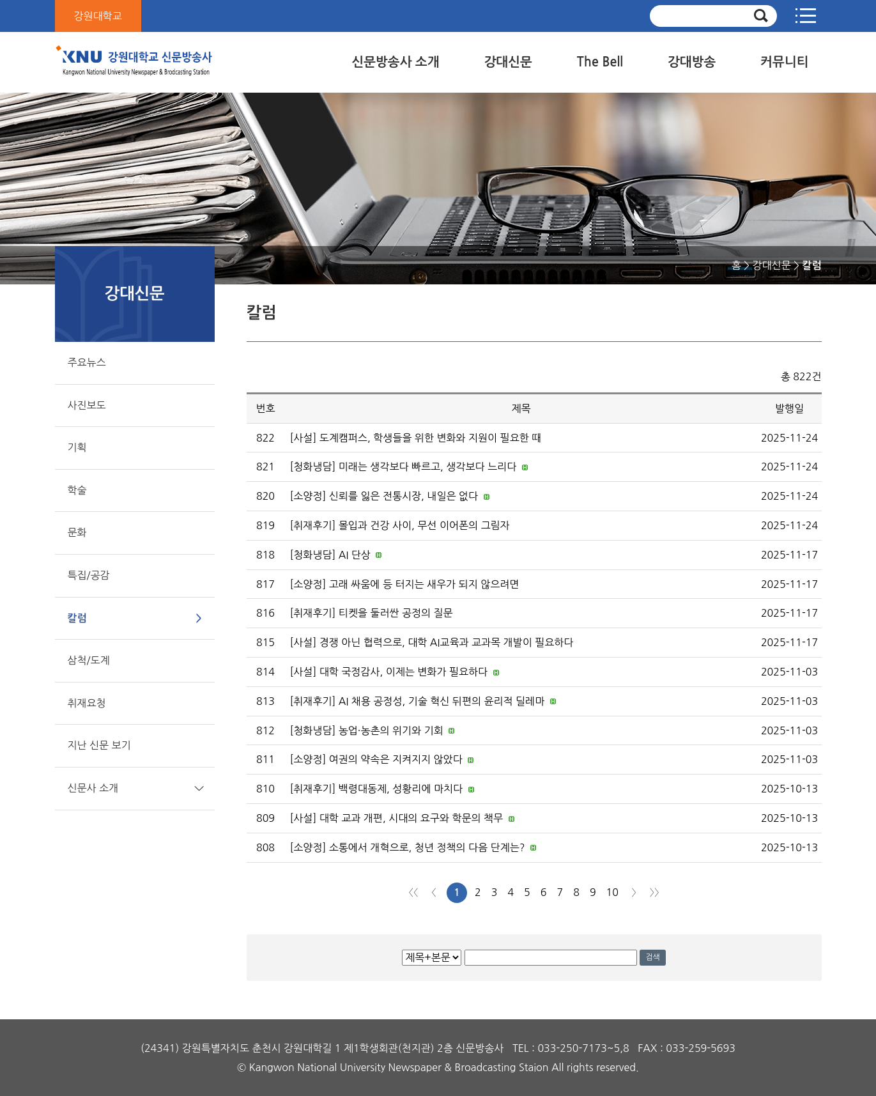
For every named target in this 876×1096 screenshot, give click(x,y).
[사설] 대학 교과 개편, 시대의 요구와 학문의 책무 (396, 818)
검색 (652, 957)
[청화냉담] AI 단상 (330, 555)
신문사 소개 (93, 788)
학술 (77, 490)
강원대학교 (98, 16)
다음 (634, 892)
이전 (434, 892)
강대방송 (692, 62)
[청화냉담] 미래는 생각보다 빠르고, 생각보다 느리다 (403, 466)
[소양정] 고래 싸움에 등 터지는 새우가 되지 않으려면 (404, 584)
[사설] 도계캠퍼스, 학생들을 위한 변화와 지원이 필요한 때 (416, 438)
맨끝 (654, 892)
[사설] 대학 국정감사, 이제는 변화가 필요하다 (389, 672)
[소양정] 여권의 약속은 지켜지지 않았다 (376, 759)
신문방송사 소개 (395, 62)
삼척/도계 (89, 660)
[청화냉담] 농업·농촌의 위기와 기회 (366, 730)
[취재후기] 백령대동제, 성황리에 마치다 (376, 788)
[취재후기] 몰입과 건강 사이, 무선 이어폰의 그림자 (400, 525)
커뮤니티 (784, 62)
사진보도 (87, 405)
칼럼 (77, 618)
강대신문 (508, 62)
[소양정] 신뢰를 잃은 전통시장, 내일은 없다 (384, 496)
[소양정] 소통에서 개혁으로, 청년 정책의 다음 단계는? (407, 847)
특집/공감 (89, 575)
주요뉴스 (87, 362)
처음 (413, 892)
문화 (77, 532)
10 (612, 892)
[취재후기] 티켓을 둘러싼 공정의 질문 (371, 613)
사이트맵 (806, 16)
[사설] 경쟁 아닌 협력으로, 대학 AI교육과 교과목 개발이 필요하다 (432, 642)
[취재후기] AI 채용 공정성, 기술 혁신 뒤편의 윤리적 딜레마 (417, 701)
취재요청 (87, 703)
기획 (77, 447)
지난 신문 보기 (99, 745)
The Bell (600, 62)
